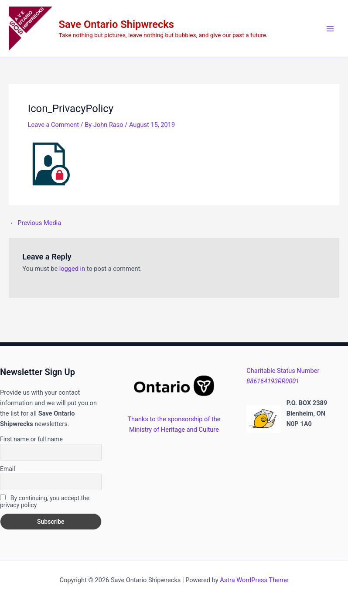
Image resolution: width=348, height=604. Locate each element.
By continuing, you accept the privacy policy (44, 501)
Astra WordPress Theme (254, 580)
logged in (72, 269)
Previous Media (35, 223)
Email (7, 468)
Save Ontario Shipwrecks (116, 24)
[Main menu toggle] (330, 29)
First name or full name (31, 439)
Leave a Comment (53, 125)
